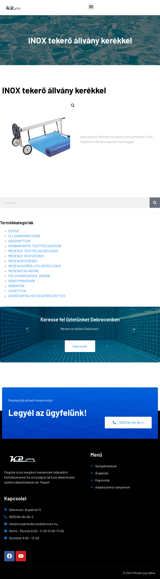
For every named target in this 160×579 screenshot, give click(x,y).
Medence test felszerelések (33, 251)
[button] (91, 6)
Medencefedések (23, 261)
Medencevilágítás (23, 271)
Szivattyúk (17, 291)
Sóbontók (16, 286)
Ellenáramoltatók (24, 236)
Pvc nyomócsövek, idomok (29, 276)
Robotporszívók (21, 281)
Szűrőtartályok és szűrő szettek (36, 296)
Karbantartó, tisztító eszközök (35, 246)
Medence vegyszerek (26, 256)
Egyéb (13, 231)
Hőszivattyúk (19, 241)
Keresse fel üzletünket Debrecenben (80, 319)
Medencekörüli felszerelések (34, 266)
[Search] (155, 202)
